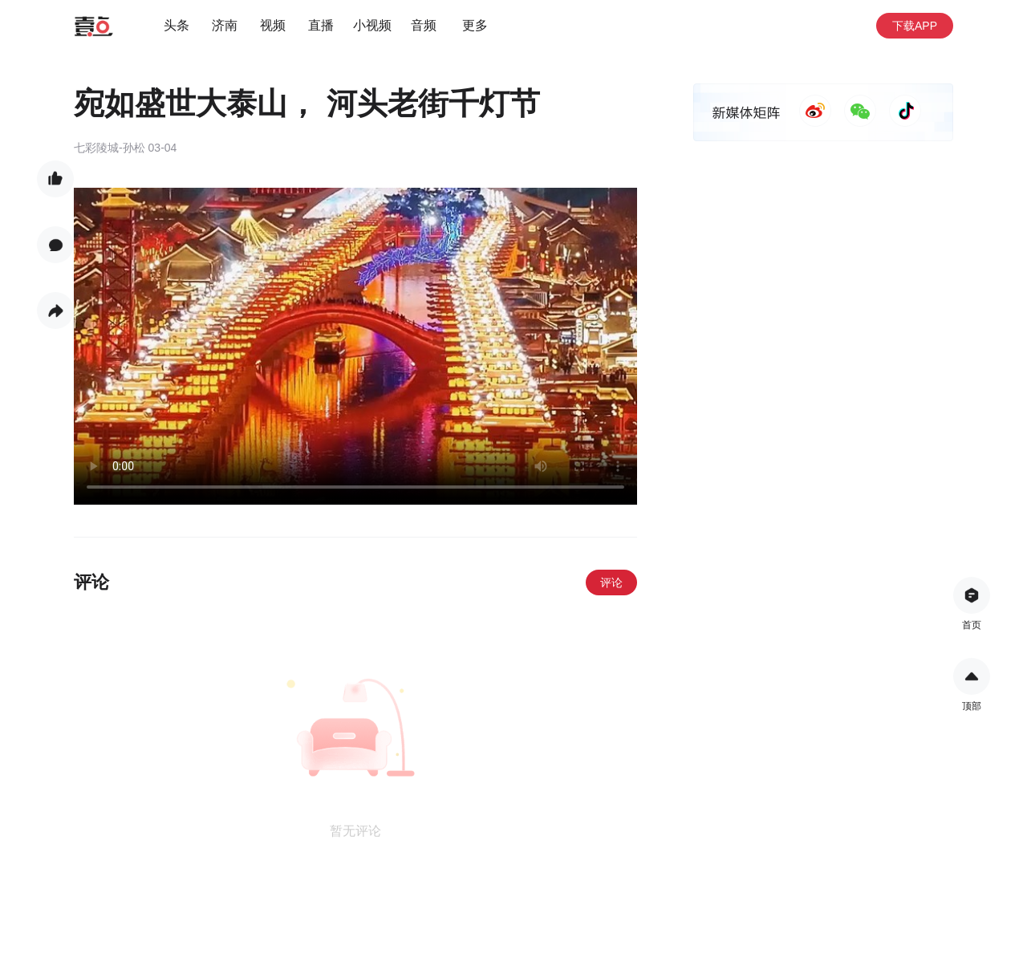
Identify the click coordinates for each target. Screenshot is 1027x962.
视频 (273, 25)
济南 (224, 25)
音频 (423, 25)
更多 (475, 25)
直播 (321, 25)
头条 (176, 25)
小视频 (372, 25)
